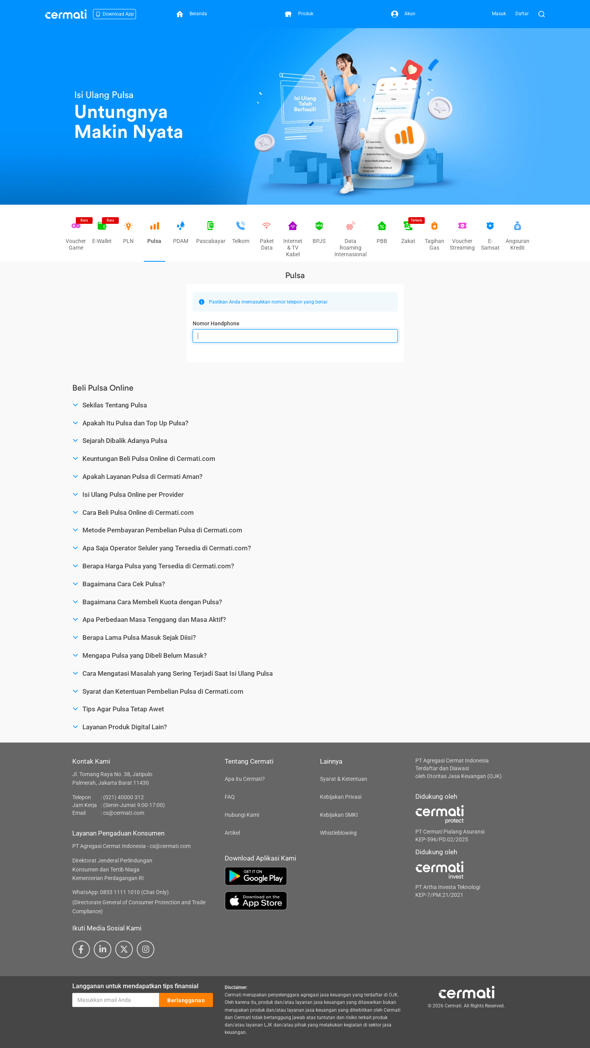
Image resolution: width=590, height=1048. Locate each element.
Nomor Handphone (216, 323)
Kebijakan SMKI (339, 815)
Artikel (232, 833)
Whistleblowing (338, 833)
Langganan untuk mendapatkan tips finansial (135, 986)
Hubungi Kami (242, 815)
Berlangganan (186, 1000)
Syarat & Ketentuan (343, 779)
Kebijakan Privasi (340, 797)
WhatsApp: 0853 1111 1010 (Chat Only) (120, 892)
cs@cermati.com (123, 813)
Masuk (499, 13)
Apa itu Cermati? (245, 779)
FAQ (230, 797)
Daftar (522, 13)
